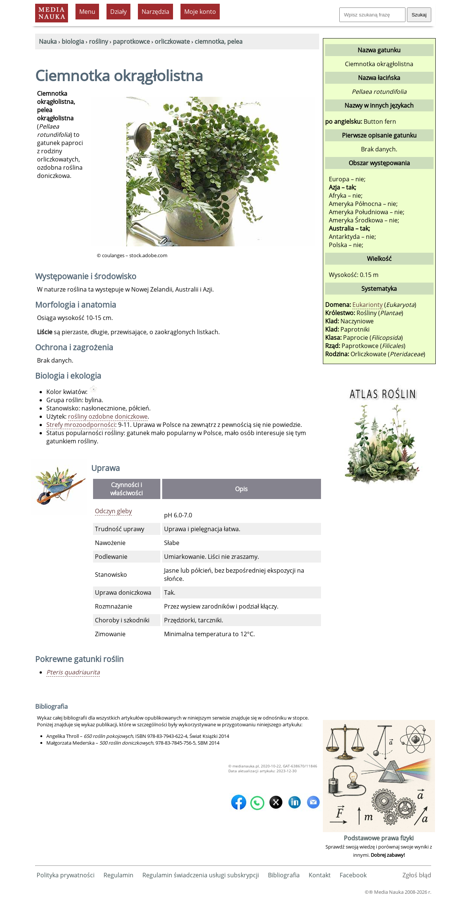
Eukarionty (367, 305)
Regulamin (118, 875)
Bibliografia (284, 875)
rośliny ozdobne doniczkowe (108, 416)
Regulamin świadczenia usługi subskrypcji (200, 875)
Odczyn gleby (113, 511)
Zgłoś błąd (416, 875)
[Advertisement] (379, 606)
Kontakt (320, 875)
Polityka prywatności (66, 875)
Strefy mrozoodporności (80, 425)
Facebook (353, 875)
